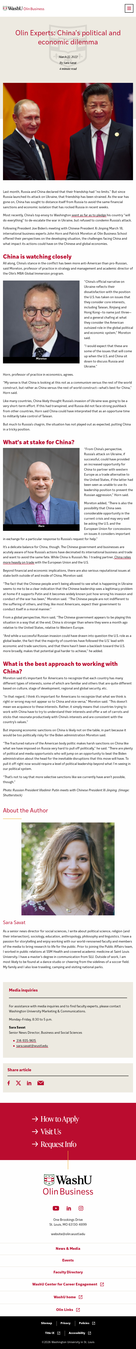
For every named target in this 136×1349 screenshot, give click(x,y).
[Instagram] (81, 1209)
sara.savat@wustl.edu (32, 1046)
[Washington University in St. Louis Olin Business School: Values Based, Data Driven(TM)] (68, 1193)
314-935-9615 (26, 1040)
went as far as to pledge (89, 215)
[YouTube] (56, 1209)
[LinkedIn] (29, 1084)
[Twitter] (18, 1084)
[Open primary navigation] (129, 8)
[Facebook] (8, 1084)
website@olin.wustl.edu (68, 1234)
